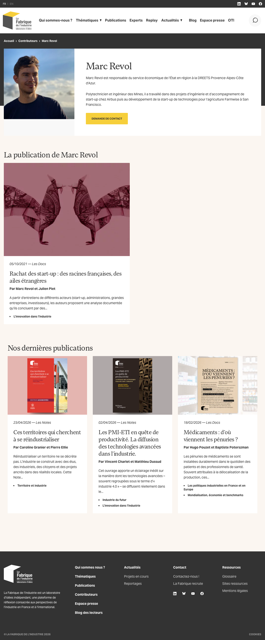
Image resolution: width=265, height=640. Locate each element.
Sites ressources (235, 583)
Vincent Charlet (117, 461)
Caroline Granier (33, 447)
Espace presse (206, 20)
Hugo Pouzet (200, 447)
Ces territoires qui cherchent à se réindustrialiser (47, 435)
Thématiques (84, 20)
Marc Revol (25, 289)
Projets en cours (136, 576)
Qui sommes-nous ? (54, 20)
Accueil (9, 41)
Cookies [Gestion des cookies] (255, 634)
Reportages (133, 583)
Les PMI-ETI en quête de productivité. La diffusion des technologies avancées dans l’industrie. (130, 442)
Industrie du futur (114, 500)
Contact (179, 567)
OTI (225, 20)
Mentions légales (235, 591)
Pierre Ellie (59, 447)
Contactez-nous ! (186, 576)
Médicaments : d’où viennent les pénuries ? (211, 435)
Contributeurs (27, 41)
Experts (131, 20)
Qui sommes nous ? (90, 567)
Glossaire (229, 576)
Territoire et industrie (32, 485)
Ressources (231, 567)
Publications (112, 20)
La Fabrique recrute (188, 583)
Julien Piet (46, 289)
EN (11, 3)
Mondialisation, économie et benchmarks (215, 495)
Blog (188, 20)
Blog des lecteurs (89, 612)
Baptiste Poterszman (232, 447)
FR (4, 3)
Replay (147, 20)
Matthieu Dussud (148, 461)
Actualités (165, 20)
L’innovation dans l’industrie (32, 316)
